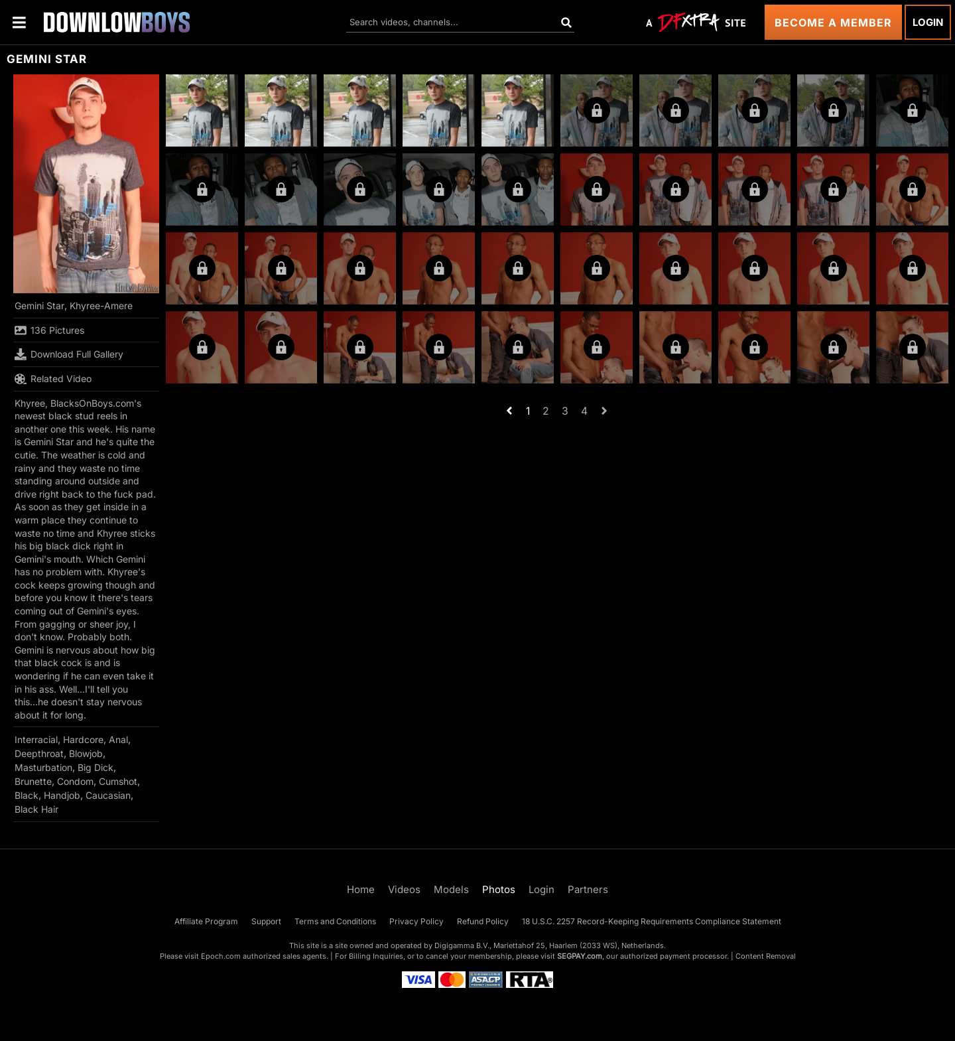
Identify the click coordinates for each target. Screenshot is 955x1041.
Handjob (62, 795)
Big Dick (95, 767)
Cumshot (118, 781)
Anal (118, 739)
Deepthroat (39, 753)
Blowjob (86, 753)
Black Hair (36, 809)
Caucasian (108, 795)
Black (26, 795)
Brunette (33, 781)
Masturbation (43, 767)
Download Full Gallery (69, 354)
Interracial (36, 739)
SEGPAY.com (579, 956)
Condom (75, 781)
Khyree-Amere (101, 305)
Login (928, 22)
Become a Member (833, 22)
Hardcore (83, 739)
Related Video (53, 379)
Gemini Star (39, 305)
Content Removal (765, 956)
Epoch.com (221, 956)
